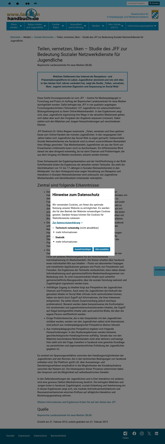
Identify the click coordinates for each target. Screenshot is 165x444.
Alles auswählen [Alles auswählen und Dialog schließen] (102, 249)
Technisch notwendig (75, 228)
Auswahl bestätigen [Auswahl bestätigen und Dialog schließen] (83, 249)
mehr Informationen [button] (66, 232)
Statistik (58, 237)
